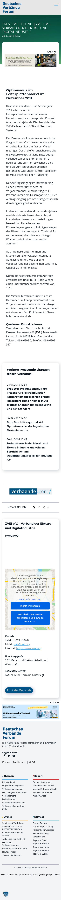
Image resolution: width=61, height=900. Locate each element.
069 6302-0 (22, 640)
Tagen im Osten (40, 840)
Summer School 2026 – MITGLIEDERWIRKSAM (12, 827)
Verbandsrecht (9, 795)
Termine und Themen (42, 792)
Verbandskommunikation (13, 802)
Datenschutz (12, 874)
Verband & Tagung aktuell (44, 789)
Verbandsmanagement (12, 789)
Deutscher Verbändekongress (10, 843)
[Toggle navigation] (56, 4)
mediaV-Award (39, 795)
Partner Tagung (40, 823)
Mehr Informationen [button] (30, 599)
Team (57, 874)
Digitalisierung (8, 799)
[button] (6, 894)
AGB (3, 874)
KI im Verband (8, 782)
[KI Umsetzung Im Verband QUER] (30, 706)
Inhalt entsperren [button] (30, 605)
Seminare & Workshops (13, 823)
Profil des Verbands (19, 690)
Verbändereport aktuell (43, 785)
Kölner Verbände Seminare (14, 848)
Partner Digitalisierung (43, 826)
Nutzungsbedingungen (43, 874)
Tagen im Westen (41, 843)
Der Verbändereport (42, 782)
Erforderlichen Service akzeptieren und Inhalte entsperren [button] (30, 618)
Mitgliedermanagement (13, 785)
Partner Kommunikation (43, 830)
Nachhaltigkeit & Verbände (14, 792)
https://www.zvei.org (28, 648)
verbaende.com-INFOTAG (13, 839)
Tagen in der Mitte (41, 847)
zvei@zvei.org (22, 644)
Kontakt (6, 762)
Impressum (25, 874)
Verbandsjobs (39, 836)
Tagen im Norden (41, 850)
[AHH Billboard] (30, 56)
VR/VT (32, 762)
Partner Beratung (41, 833)
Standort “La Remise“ (11, 855)
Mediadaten (19, 762)
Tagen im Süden (40, 853)
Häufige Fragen (9, 852)
